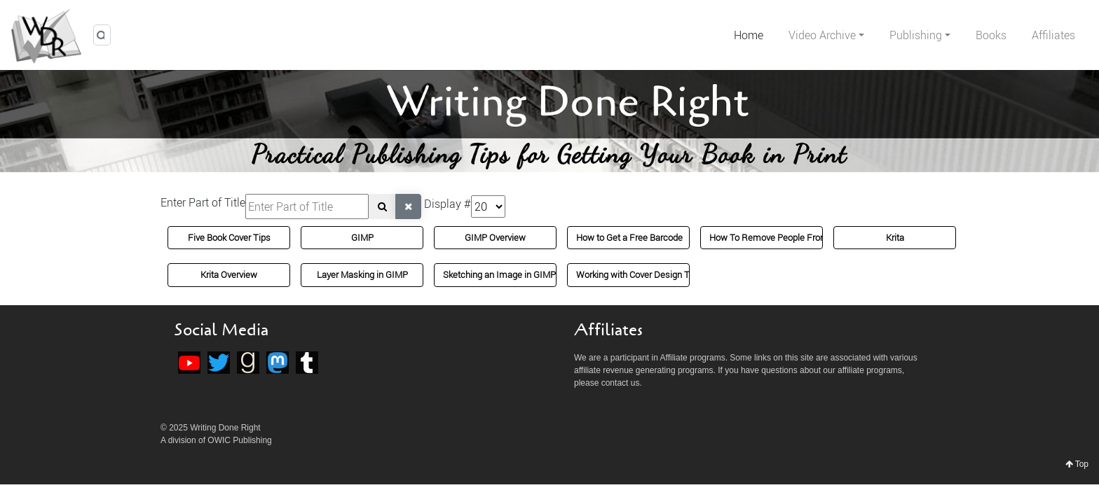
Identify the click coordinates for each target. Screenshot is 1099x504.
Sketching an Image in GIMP (499, 274)
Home (748, 35)
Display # (447, 203)
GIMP (362, 237)
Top (1076, 464)
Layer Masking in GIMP (362, 274)
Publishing (915, 35)
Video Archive (822, 35)
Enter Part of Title (203, 202)
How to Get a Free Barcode (629, 237)
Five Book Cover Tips (229, 237)
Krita (895, 237)
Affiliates (1053, 35)
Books (991, 35)
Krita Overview (228, 274)
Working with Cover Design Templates (651, 274)
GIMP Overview (495, 237)
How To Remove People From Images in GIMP (802, 237)
